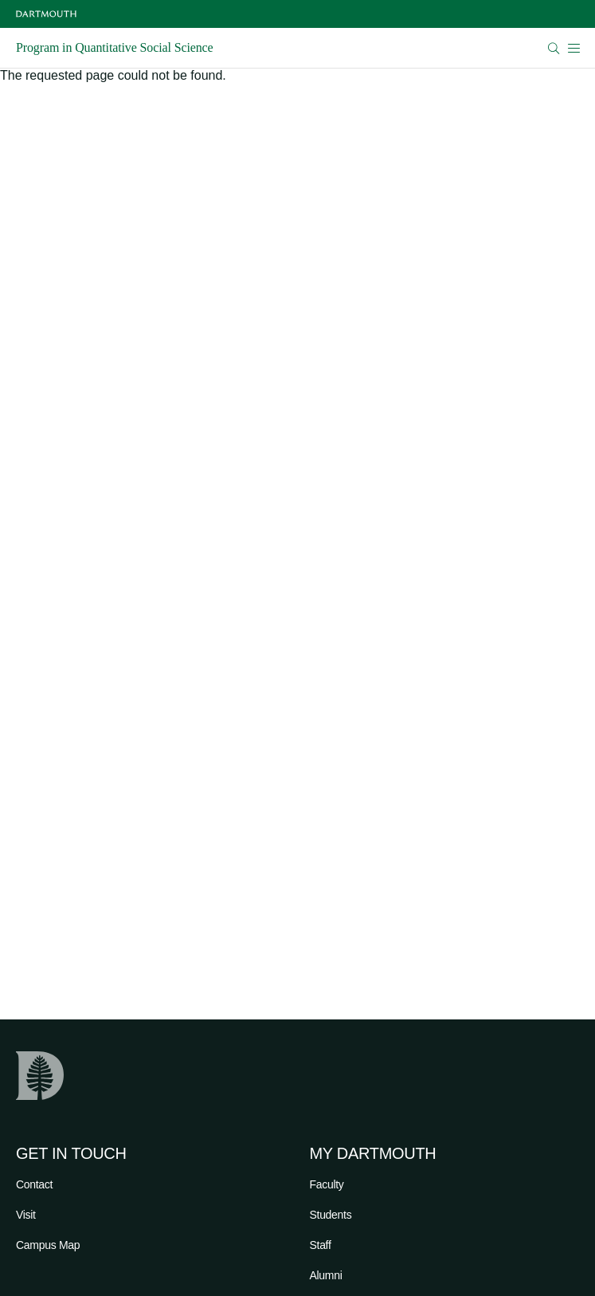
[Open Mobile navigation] (573, 47)
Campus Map (48, 1245)
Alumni (326, 1275)
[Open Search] (554, 48)
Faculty (327, 1184)
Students (331, 1214)
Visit (26, 1214)
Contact (34, 1184)
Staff (320, 1245)
